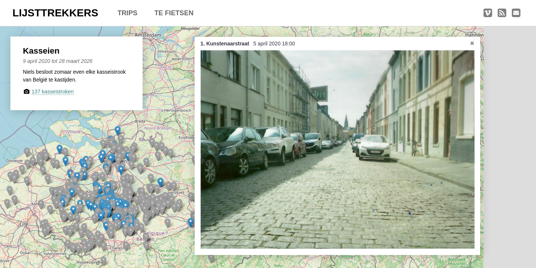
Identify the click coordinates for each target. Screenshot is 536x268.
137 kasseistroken (53, 92)
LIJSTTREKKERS (55, 13)
